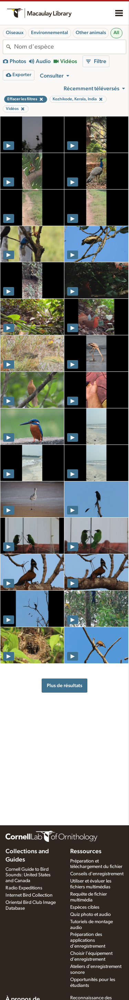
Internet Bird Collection (29, 895)
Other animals (91, 32)
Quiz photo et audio (90, 914)
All (116, 32)
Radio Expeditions (24, 888)
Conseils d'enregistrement (96, 873)
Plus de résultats (64, 685)
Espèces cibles (84, 907)
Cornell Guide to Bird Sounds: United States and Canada (28, 875)
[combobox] (70, 47)
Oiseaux (14, 32)
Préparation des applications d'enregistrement (87, 940)
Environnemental (49, 32)
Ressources (85, 851)
